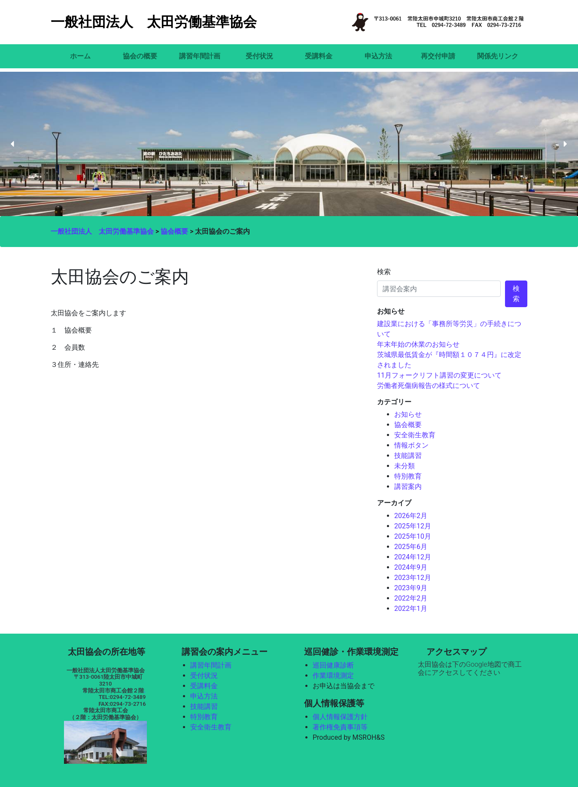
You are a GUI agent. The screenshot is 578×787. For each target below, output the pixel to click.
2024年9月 (410, 567)
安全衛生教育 (414, 435)
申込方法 (378, 56)
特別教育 (408, 476)
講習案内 (408, 486)
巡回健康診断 (333, 665)
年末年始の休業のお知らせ (418, 344)
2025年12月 (412, 526)
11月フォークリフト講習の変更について (439, 375)
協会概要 (408, 425)
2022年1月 (410, 608)
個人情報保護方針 (340, 717)
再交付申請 (438, 56)
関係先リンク (497, 56)
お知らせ (408, 414)
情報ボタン (411, 445)
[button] (12, 143)
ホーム (80, 56)
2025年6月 (410, 547)
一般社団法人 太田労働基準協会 (154, 22)
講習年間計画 (199, 56)
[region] (289, 144)
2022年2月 (410, 598)
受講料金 (318, 56)
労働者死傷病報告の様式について (428, 385)
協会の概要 (140, 56)
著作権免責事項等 (340, 727)
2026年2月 (410, 516)
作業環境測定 (333, 675)
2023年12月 (412, 577)
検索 (384, 272)
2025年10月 (412, 536)
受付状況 (259, 56)
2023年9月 (410, 588)
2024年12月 (412, 557)
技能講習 (408, 455)
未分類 (404, 466)
